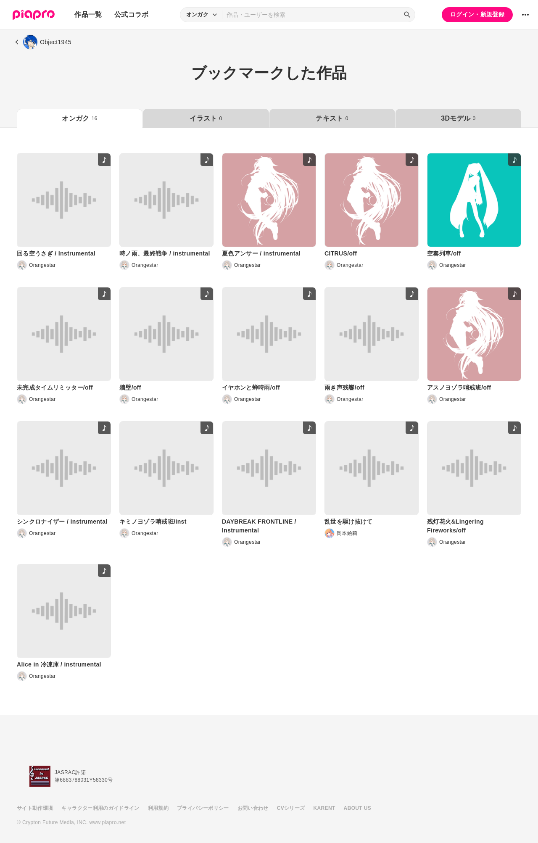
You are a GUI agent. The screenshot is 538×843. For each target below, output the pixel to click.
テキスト (332, 118)
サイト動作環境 (35, 808)
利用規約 (158, 808)
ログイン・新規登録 (477, 14)
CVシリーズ (291, 808)
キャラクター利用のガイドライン (100, 808)
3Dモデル (458, 118)
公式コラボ (131, 14)
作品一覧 (88, 14)
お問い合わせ (253, 808)
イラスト (206, 118)
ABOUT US (357, 808)
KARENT (324, 808)
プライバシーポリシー (203, 808)
